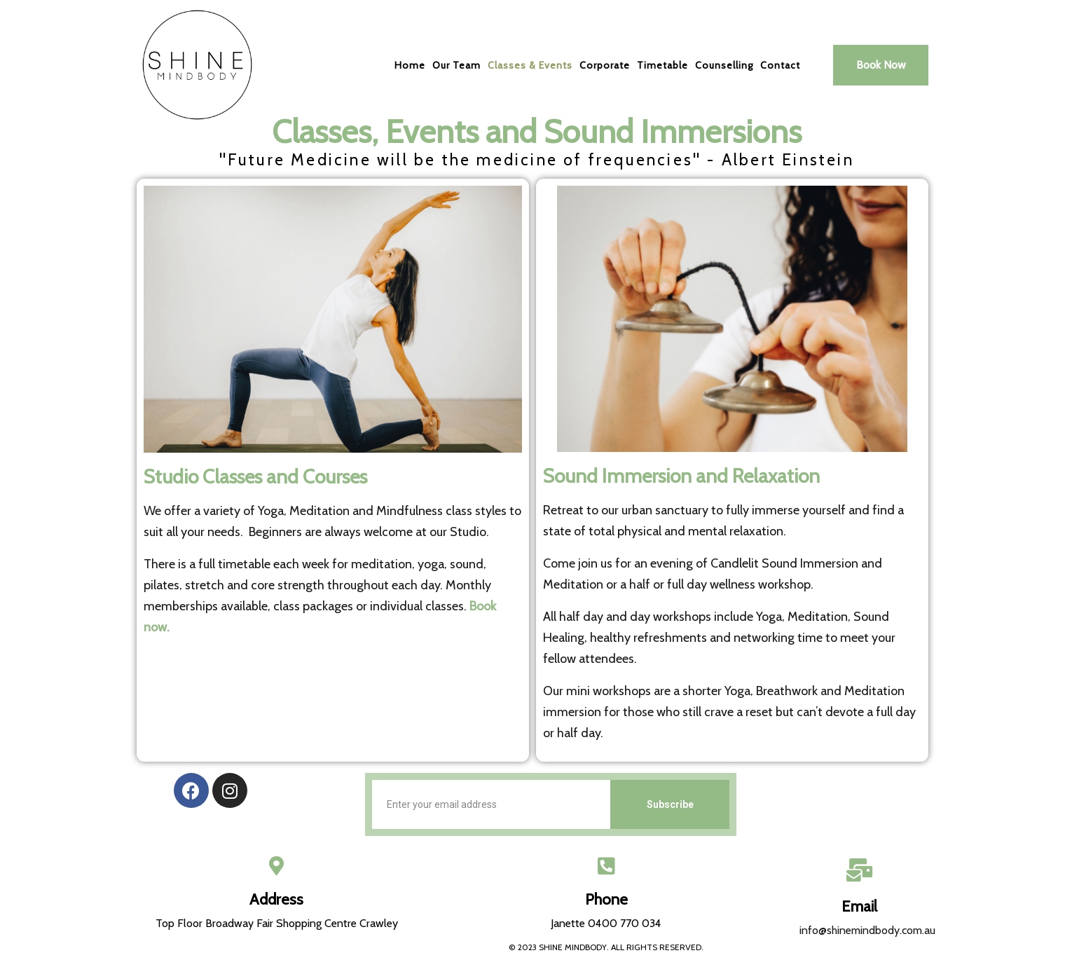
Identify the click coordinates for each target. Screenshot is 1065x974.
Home (409, 65)
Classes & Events (530, 65)
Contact (780, 65)
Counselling (724, 65)
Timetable (662, 65)
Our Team (456, 65)
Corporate (604, 65)
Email (859, 906)
